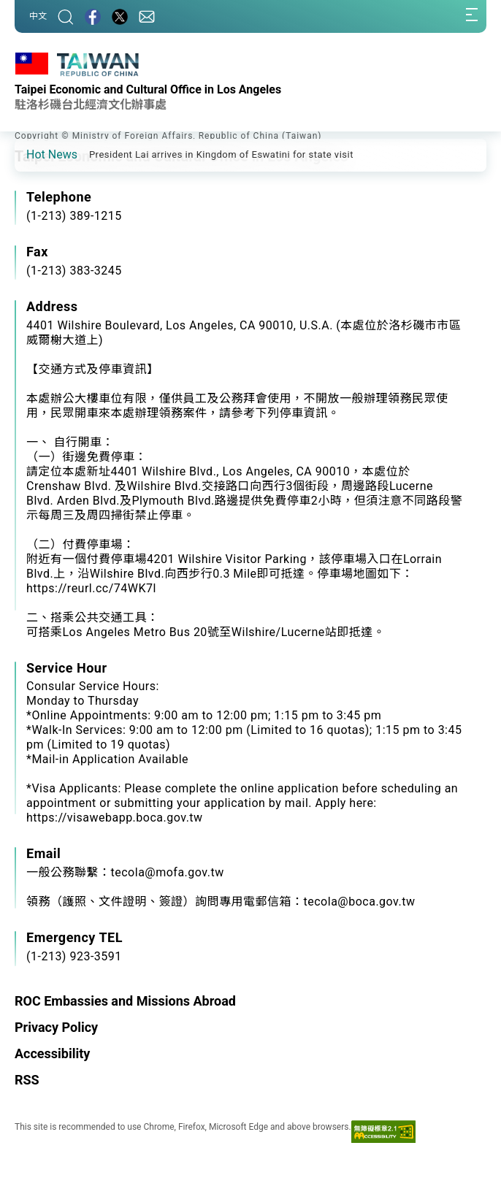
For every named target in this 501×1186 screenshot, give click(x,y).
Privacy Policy (56, 1027)
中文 (38, 16)
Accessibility (52, 1053)
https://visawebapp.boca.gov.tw (114, 818)
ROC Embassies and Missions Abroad (125, 1001)
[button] (36, 154)
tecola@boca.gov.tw (360, 901)
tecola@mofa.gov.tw (167, 872)
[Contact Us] (147, 16)
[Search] (66, 16)
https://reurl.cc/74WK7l (91, 588)
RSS (27, 1079)
